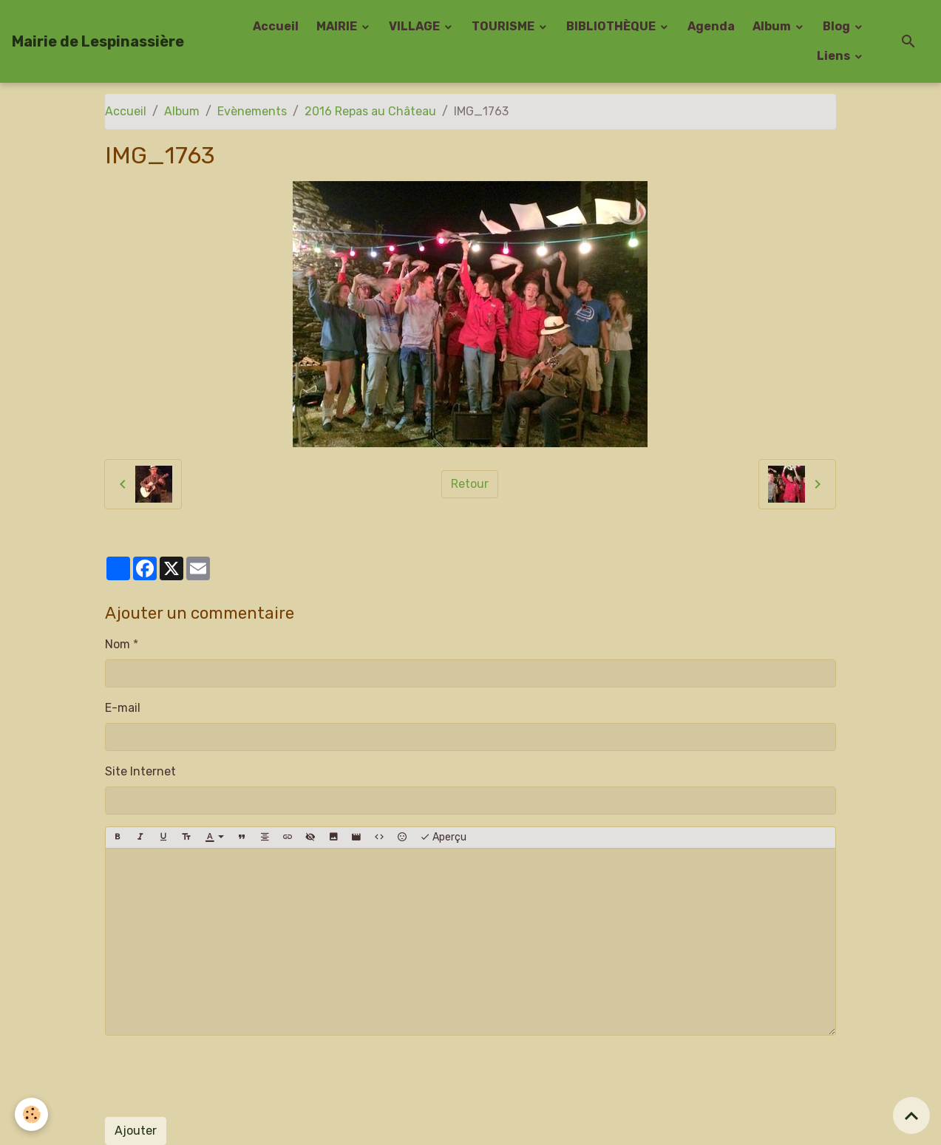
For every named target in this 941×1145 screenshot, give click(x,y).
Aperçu (443, 837)
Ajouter (136, 1131)
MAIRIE (337, 26)
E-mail (122, 708)
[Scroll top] (911, 1115)
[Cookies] (31, 1114)
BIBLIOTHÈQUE (612, 26)
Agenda (711, 26)
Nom (117, 644)
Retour (470, 484)
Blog (837, 26)
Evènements (252, 111)
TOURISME (504, 26)
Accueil (276, 26)
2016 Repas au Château (370, 111)
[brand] (98, 41)
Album (773, 26)
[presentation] (217, 1076)
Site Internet (140, 771)
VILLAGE (415, 26)
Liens (834, 56)
